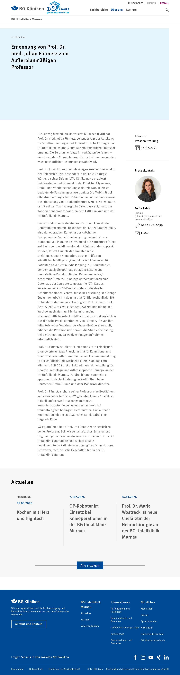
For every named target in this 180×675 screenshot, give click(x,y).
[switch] (167, 10)
